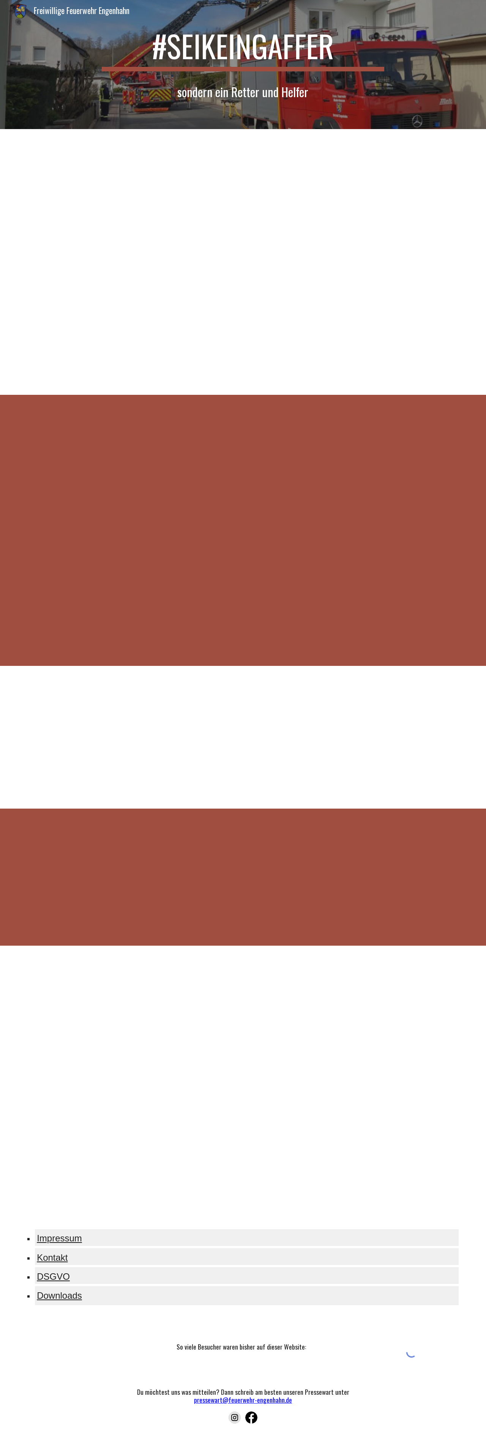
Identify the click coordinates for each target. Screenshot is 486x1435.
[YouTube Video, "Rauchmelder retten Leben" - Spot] (130, 877)
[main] (243, 49)
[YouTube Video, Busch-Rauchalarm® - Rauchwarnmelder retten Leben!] (355, 877)
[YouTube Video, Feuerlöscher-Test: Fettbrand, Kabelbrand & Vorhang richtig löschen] (355, 1015)
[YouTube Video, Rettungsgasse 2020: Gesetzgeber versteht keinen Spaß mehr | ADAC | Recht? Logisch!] (355, 196)
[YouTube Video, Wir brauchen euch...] (130, 464)
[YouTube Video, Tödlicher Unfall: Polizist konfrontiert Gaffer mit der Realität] (130, 737)
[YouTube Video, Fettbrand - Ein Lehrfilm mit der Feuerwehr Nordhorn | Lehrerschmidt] (355, 1145)
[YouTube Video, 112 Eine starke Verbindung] (130, 595)
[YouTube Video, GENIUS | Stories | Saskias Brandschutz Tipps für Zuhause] (130, 1015)
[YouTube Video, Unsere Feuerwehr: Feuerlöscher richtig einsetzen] (130, 1144)
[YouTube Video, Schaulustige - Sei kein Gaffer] (355, 737)
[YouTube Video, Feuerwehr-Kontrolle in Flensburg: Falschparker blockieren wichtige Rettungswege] (355, 325)
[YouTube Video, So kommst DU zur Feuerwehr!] (355, 596)
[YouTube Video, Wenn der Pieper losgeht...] (355, 464)
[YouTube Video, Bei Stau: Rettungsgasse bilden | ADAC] (130, 196)
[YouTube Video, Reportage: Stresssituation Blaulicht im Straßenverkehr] (130, 326)
